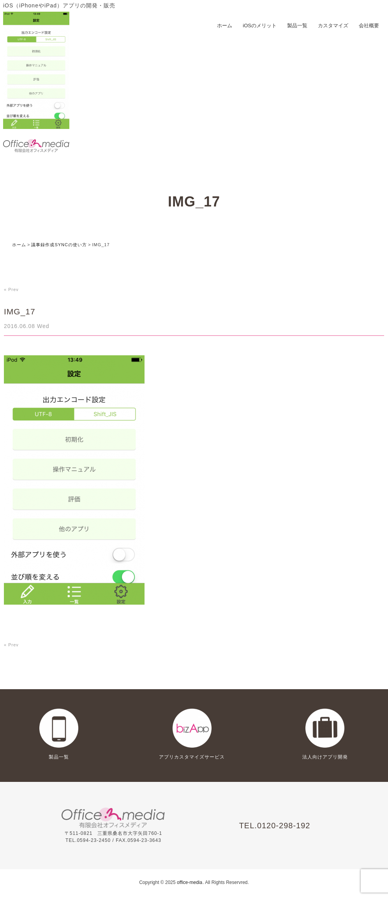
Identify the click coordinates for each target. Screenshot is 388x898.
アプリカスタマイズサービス (192, 757)
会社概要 (369, 25)
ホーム (224, 25)
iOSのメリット (260, 25)
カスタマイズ (333, 25)
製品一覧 (297, 25)
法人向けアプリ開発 (325, 757)
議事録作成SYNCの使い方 (59, 244)
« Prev (11, 289)
